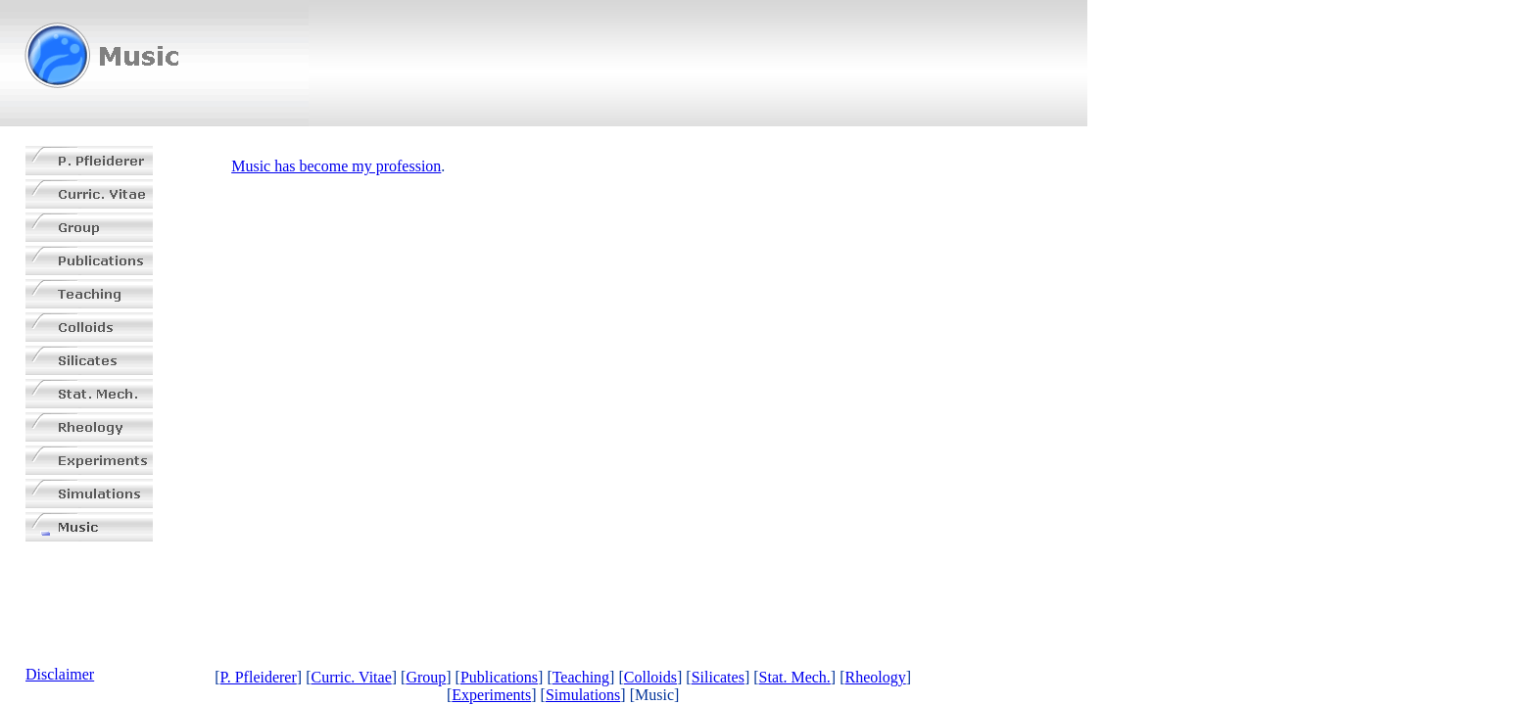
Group (426, 677)
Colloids (650, 677)
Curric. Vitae (351, 677)
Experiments (491, 694)
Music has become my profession (336, 166)
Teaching (580, 677)
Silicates (718, 677)
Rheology (875, 677)
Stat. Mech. (795, 677)
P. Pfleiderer (258, 677)
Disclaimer (59, 674)
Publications (499, 677)
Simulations (583, 694)
